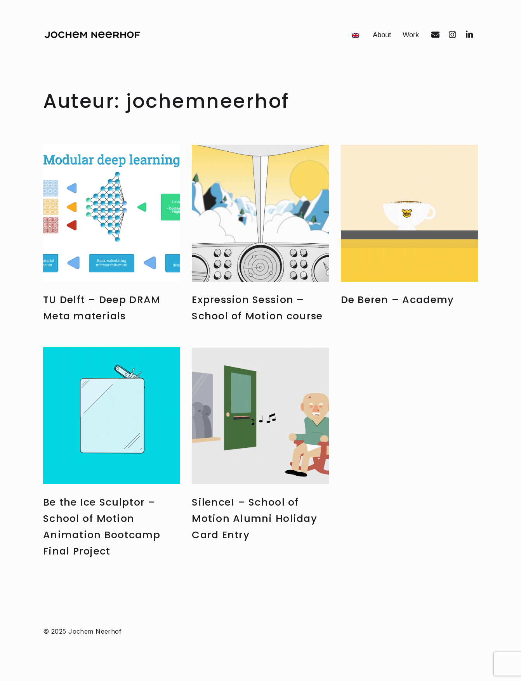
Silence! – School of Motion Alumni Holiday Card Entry (259, 534)
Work (411, 34)
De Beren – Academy (403, 299)
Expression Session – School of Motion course (254, 316)
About (382, 34)
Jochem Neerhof (95, 644)
